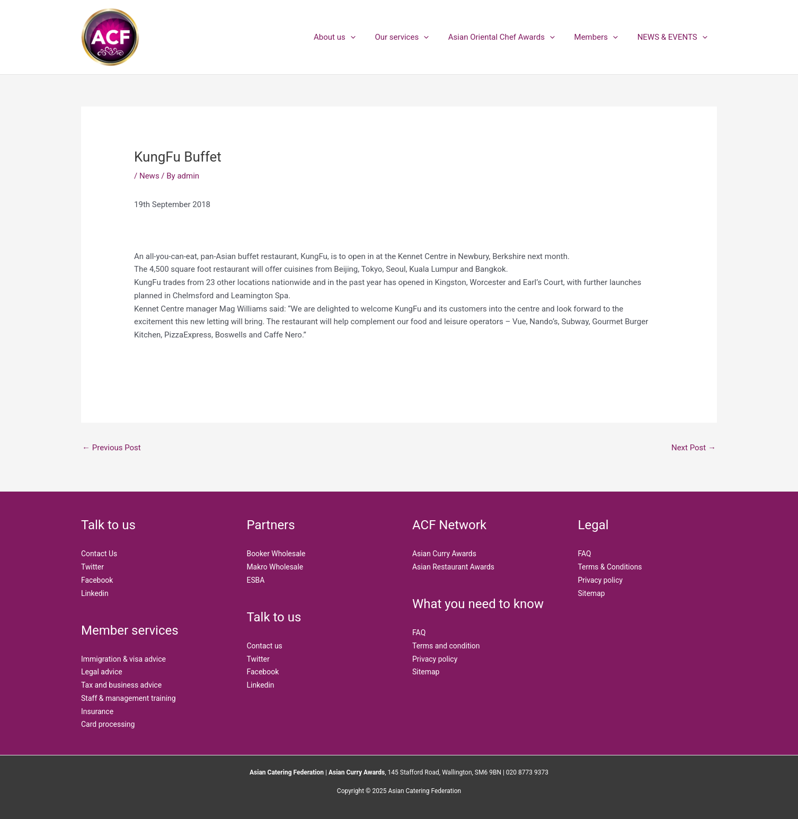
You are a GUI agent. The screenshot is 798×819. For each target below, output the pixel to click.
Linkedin (95, 593)
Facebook (97, 580)
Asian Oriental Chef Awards (510, 37)
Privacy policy (434, 659)
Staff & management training (128, 698)
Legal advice (101, 671)
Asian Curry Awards (444, 553)
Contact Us (99, 553)
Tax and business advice (121, 685)
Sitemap (425, 671)
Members (601, 37)
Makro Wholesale (275, 567)
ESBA (256, 580)
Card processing (108, 724)
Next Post (693, 447)
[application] (366, 37)
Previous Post (111, 447)
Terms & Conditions (610, 567)
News (149, 176)
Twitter (92, 567)
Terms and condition (446, 646)
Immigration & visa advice (123, 659)
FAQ (418, 632)
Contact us (264, 646)
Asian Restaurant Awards (453, 567)
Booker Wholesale (276, 553)
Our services (414, 37)
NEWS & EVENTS (674, 37)
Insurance (97, 711)
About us (350, 37)
